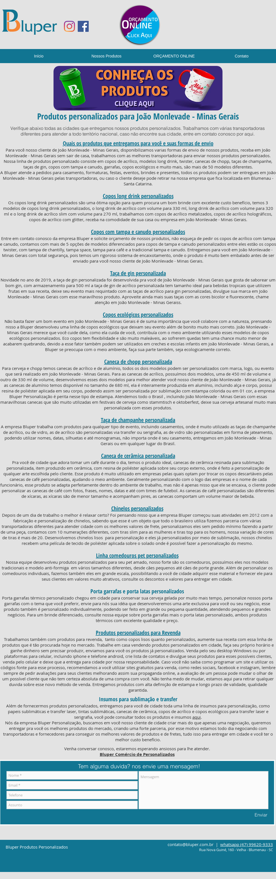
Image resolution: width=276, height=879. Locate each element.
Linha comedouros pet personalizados (137, 555)
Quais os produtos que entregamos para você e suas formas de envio (138, 143)
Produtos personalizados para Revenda (138, 632)
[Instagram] (69, 26)
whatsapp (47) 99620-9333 (246, 844)
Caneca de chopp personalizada (138, 361)
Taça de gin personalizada (138, 273)
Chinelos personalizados (137, 508)
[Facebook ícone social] (83, 26)
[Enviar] (261, 815)
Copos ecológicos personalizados (138, 314)
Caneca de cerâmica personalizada (138, 456)
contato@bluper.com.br (190, 844)
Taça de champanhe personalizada (138, 420)
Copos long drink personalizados (138, 196)
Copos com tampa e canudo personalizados (138, 232)
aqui (248, 134)
